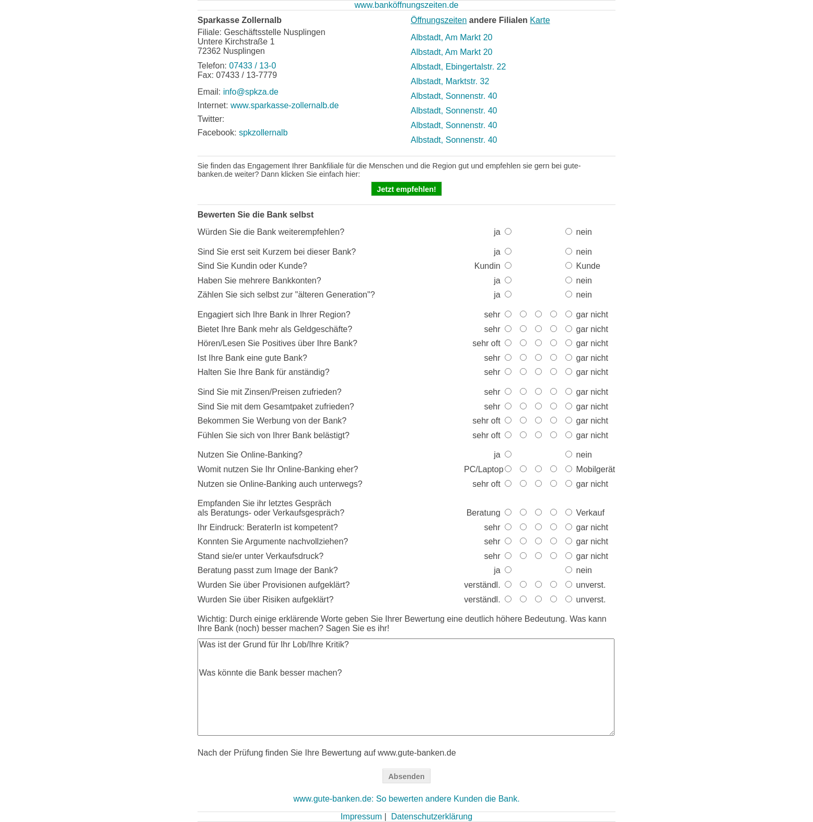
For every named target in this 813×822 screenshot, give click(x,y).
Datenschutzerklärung (431, 816)
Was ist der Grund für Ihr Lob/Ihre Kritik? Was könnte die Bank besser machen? (406, 687)
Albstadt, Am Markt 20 (452, 37)
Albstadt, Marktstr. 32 (450, 81)
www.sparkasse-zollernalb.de (284, 105)
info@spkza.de (250, 91)
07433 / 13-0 (252, 65)
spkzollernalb (263, 132)
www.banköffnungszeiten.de (407, 5)
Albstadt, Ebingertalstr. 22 (458, 66)
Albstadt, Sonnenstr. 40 (454, 96)
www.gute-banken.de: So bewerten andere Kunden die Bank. (406, 798)
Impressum (361, 816)
